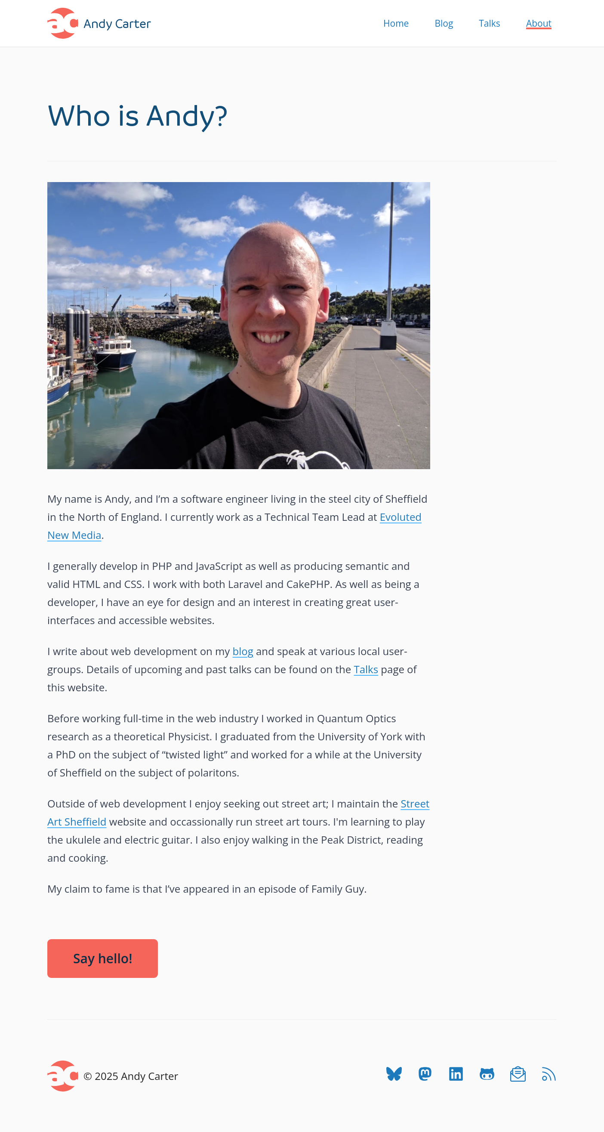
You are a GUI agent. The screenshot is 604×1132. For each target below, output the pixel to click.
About (539, 23)
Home (396, 23)
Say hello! (102, 958)
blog (243, 651)
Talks (489, 23)
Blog (444, 23)
